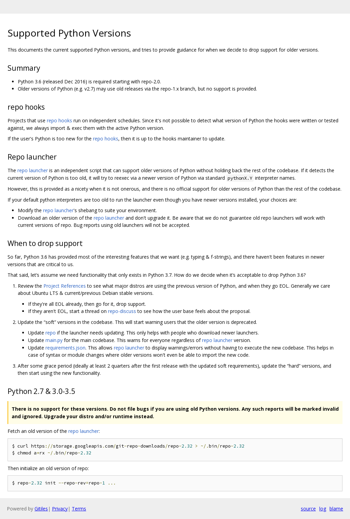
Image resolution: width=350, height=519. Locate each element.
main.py (54, 340)
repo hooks (59, 120)
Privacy (60, 508)
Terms (79, 508)
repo (50, 332)
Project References (64, 286)
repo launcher (32, 170)
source (308, 508)
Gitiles (41, 508)
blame (336, 508)
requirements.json (65, 347)
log (322, 508)
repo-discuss (122, 311)
